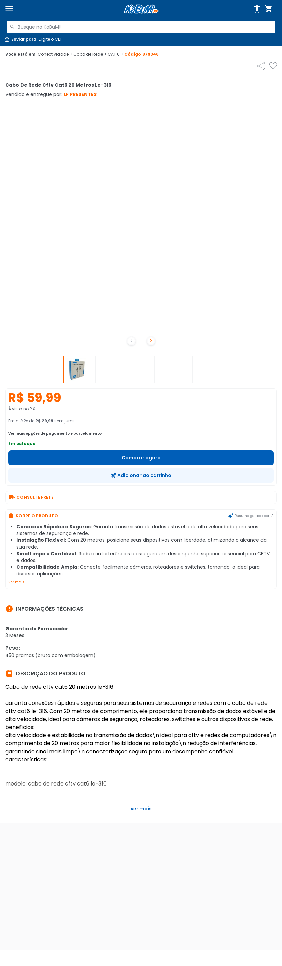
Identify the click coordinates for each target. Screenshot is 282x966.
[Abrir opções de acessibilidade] (257, 9)
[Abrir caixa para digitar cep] (33, 39)
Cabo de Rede (89, 54)
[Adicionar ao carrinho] (141, 475)
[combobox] (141, 27)
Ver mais (16, 582)
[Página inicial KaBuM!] (141, 9)
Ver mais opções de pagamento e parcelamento (55, 433)
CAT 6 (115, 54)
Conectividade (55, 54)
